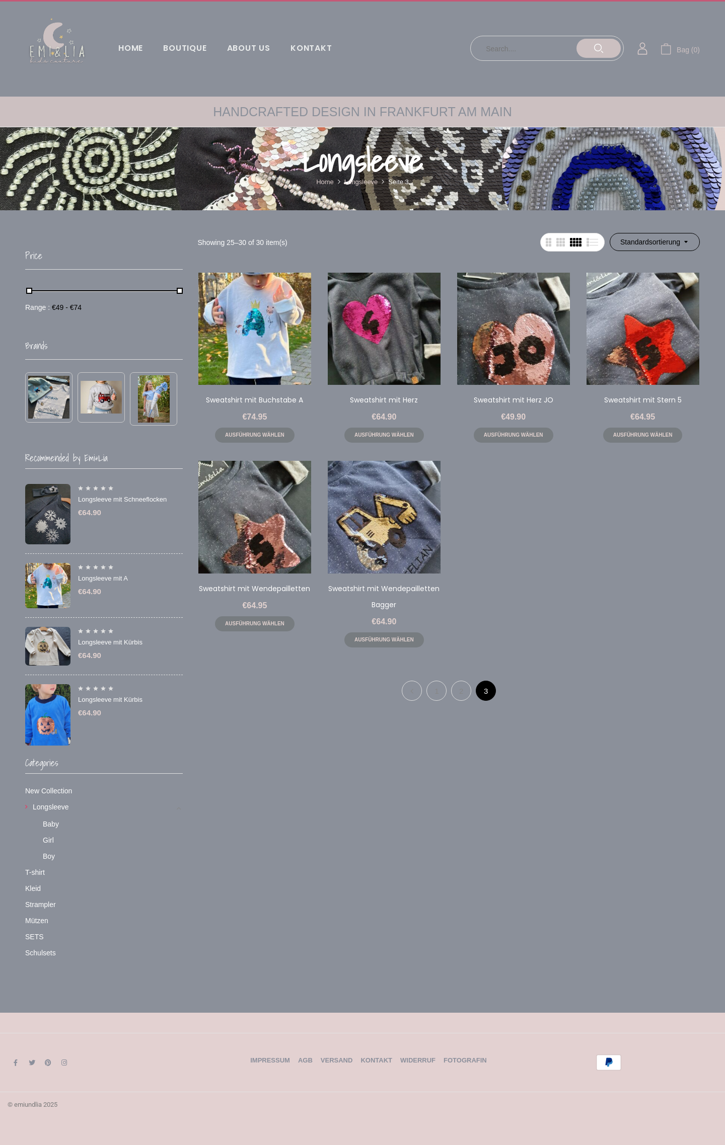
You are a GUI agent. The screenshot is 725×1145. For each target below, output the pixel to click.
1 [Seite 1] (436, 691)
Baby (51, 824)
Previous (412, 691)
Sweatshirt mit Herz (384, 400)
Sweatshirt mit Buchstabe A (254, 400)
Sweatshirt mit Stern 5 (643, 400)
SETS (34, 937)
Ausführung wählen (254, 435)
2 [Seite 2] (461, 691)
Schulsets (40, 953)
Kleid (33, 888)
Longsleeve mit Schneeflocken (122, 499)
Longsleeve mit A (103, 578)
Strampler (40, 905)
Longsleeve (361, 182)
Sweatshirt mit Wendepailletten (254, 589)
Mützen (36, 921)
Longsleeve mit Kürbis (110, 642)
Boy (49, 856)
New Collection (48, 791)
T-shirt (35, 872)
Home (325, 182)
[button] (680, 48)
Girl (48, 840)
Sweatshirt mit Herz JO (513, 400)
